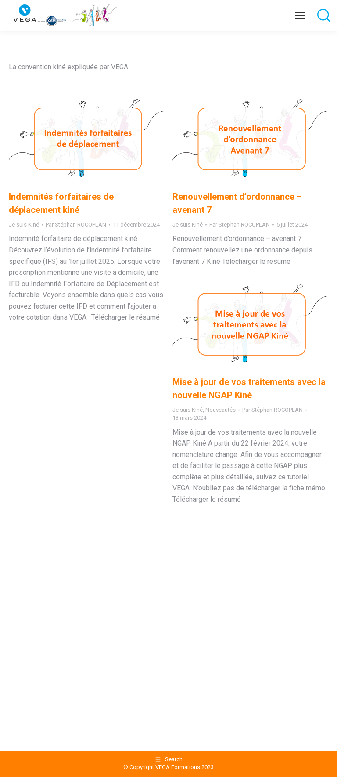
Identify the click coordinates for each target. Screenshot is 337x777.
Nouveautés (220, 409)
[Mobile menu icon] (299, 15)
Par (76, 224)
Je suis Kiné (24, 224)
